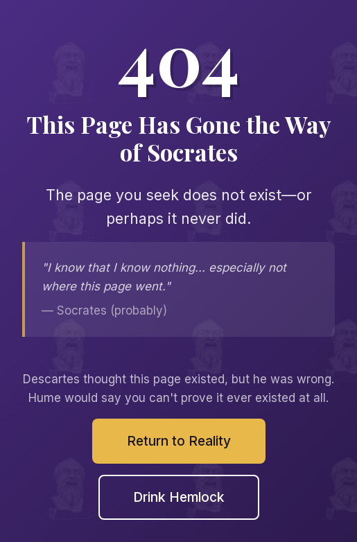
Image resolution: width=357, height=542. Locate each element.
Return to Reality (179, 440)
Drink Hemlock (179, 497)
